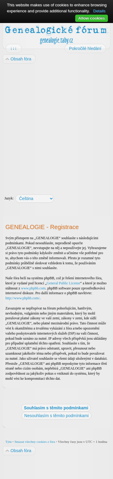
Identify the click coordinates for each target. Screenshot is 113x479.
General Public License (63, 283)
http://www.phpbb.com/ (22, 298)
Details (99, 11)
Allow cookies (91, 18)
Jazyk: (9, 198)
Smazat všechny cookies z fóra (34, 441)
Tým (8, 441)
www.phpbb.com (33, 288)
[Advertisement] (56, 126)
